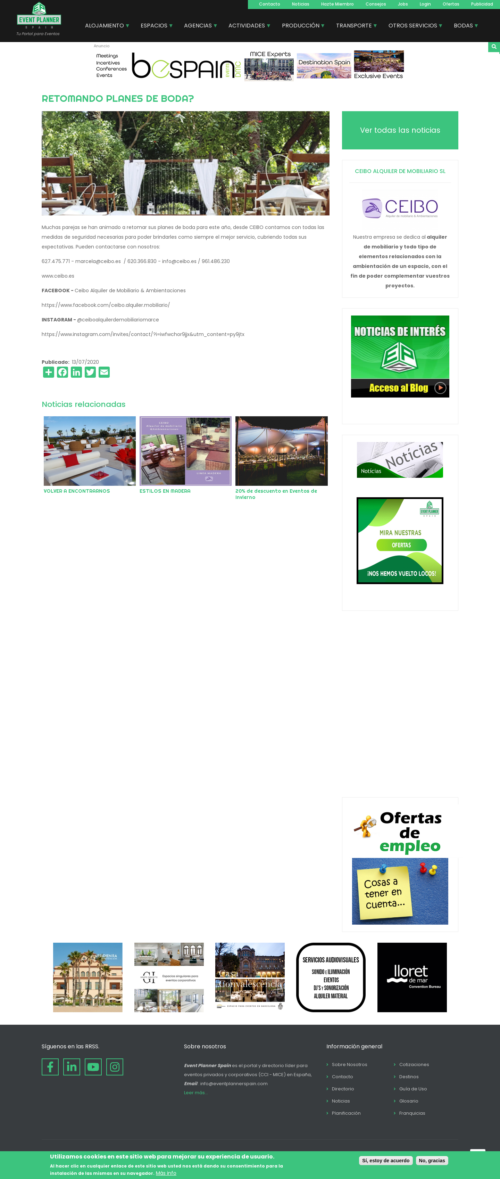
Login (425, 4)
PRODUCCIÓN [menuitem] (301, 26)
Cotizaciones (414, 1064)
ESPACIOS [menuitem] (154, 26)
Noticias (300, 4)
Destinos (409, 1076)
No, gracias (432, 1160)
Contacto (269, 4)
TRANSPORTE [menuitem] (354, 26)
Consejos (376, 4)
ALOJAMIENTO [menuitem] (105, 26)
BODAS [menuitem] (464, 26)
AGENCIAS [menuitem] (198, 26)
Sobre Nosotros (349, 1064)
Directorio (343, 1089)
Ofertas (451, 4)
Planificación (346, 1113)
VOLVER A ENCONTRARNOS (77, 491)
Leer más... (196, 1092)
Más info (166, 1173)
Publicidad (482, 4)
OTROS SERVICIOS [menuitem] (413, 26)
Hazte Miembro (337, 4)
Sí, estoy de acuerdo (385, 1160)
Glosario (408, 1101)
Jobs (403, 4)
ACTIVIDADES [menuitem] (247, 26)
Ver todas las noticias (400, 130)
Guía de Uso (413, 1089)
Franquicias (412, 1113)
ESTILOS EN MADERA (165, 491)
